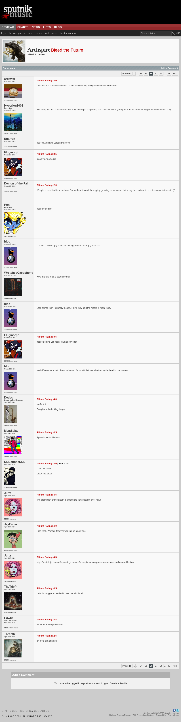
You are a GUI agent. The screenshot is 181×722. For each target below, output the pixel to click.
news (36, 27)
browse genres (17, 33)
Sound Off (64, 463)
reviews (8, 27)
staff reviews (51, 33)
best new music (68, 33)
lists (47, 27)
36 (151, 73)
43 (169, 73)
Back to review (37, 54)
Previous (126, 73)
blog (58, 27)
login (3, 33)
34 (141, 73)
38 (161, 73)
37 (156, 73)
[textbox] (156, 33)
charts (23, 27)
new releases (34, 33)
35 (146, 73)
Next (175, 73)
